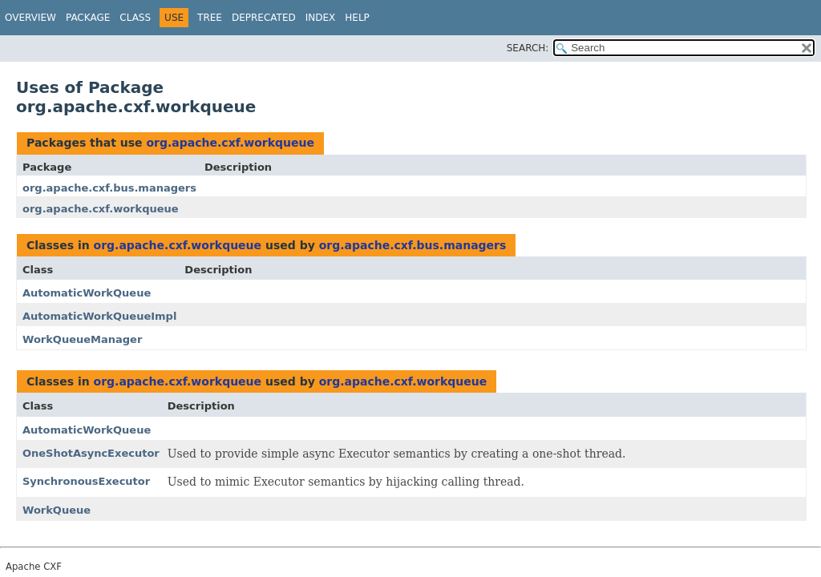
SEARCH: (528, 48)
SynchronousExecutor (86, 481)
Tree (209, 17)
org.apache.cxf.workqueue (230, 142)
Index (320, 17)
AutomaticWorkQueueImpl (99, 316)
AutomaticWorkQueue (86, 293)
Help (357, 17)
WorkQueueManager (82, 339)
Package (88, 17)
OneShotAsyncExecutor (91, 453)
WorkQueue (56, 510)
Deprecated (264, 17)
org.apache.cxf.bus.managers (109, 188)
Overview (30, 17)
